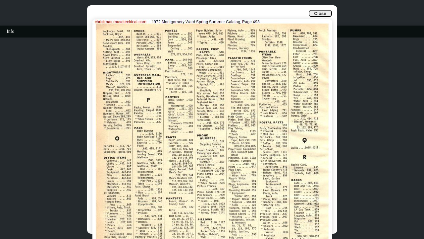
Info (10, 31)
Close (320, 13)
